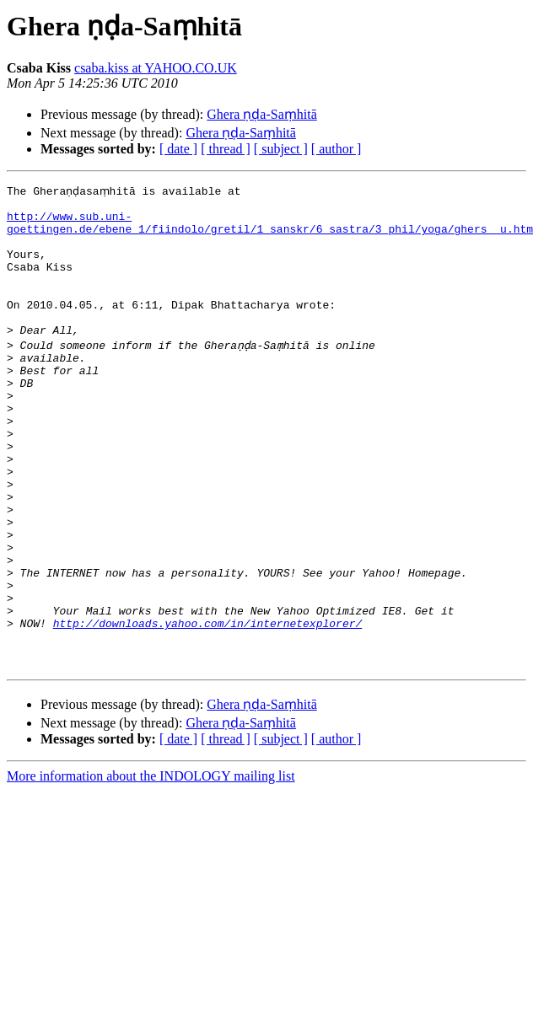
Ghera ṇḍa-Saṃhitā (262, 114)
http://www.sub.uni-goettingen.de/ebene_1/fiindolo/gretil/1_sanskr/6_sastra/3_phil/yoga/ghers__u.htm (270, 228)
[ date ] (178, 149)
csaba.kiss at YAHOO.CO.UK (155, 68)
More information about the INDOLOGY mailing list (151, 867)
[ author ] (336, 149)
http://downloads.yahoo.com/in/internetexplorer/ (208, 706)
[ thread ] (225, 149)
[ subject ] (281, 149)
